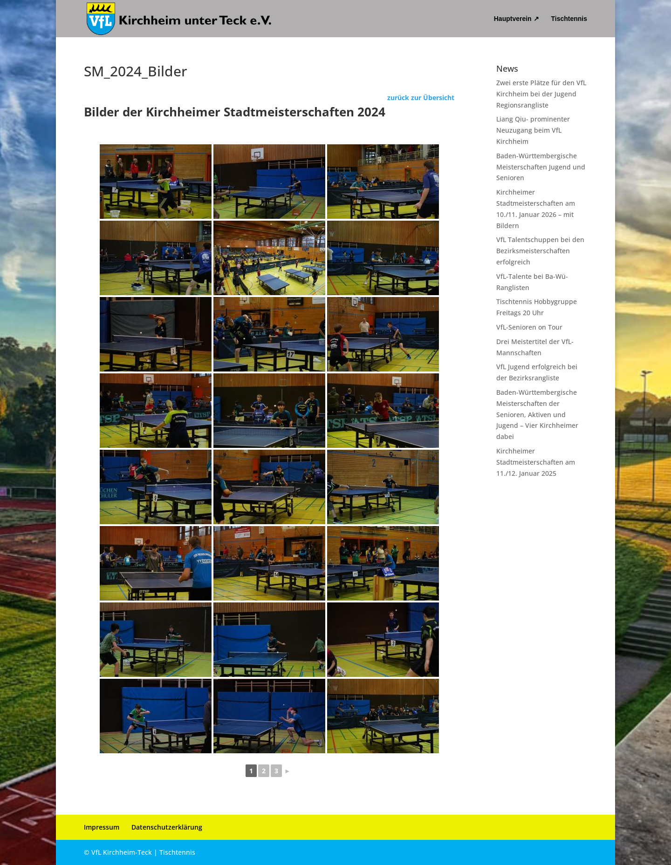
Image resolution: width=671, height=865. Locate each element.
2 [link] (264, 770)
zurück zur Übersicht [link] (420, 97)
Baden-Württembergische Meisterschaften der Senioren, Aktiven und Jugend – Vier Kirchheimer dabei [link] (537, 414)
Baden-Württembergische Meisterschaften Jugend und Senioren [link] (540, 166)
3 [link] (276, 770)
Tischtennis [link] (569, 18)
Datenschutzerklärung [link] (166, 827)
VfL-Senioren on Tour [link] (529, 327)
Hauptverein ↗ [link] (516, 18)
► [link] (287, 770)
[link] (180, 18)
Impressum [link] (101, 827)
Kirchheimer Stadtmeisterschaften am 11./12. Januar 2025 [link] (535, 462)
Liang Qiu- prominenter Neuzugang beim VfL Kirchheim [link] (533, 130)
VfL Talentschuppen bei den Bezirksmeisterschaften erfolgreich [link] (540, 250)
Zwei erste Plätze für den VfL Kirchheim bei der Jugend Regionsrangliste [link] (541, 93)
